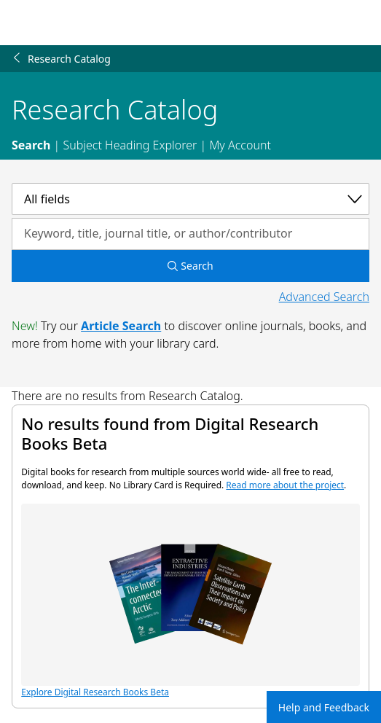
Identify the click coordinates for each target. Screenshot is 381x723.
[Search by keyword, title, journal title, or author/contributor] (190, 234)
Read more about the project (285, 485)
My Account (240, 145)
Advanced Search (324, 297)
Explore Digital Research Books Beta (190, 601)
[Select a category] (190, 199)
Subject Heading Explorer (130, 145)
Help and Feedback (323, 707)
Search (31, 145)
